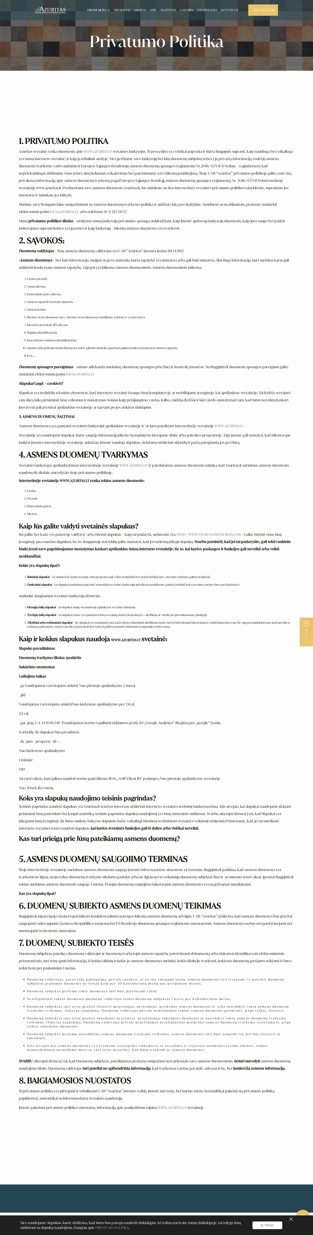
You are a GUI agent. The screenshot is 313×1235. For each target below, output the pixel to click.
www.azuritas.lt (229, 426)
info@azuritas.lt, (64, 212)
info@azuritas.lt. (80, 374)
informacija (207, 10)
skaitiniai (168, 10)
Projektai (122, 10)
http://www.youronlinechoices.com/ (209, 534)
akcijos (140, 10)
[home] (50, 10)
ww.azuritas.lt (100, 151)
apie (153, 10)
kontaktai (229, 10)
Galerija (186, 10)
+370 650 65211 (263, 10)
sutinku (267, 1225)
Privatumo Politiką (111, 1228)
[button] (98, 10)
